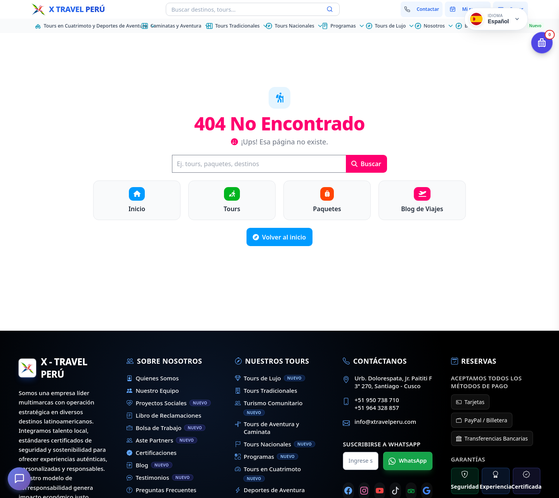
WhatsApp (408, 460)
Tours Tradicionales (266, 390)
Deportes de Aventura (270, 490)
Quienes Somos (153, 378)
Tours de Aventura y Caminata (267, 428)
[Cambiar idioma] (496, 19)
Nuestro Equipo (153, 390)
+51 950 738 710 (376, 400)
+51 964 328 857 (376, 407)
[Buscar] (259, 163)
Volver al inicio (279, 237)
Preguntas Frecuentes (161, 490)
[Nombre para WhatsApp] (360, 461)
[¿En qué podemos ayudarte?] (19, 478)
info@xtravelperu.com (385, 421)
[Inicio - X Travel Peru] (68, 9)
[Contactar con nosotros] (422, 9)
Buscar (366, 164)
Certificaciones (152, 452)
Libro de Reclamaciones (164, 415)
